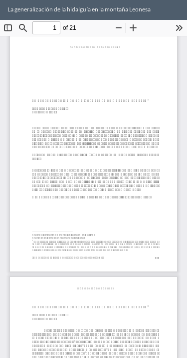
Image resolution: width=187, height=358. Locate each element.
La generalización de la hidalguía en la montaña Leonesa (79, 9)
